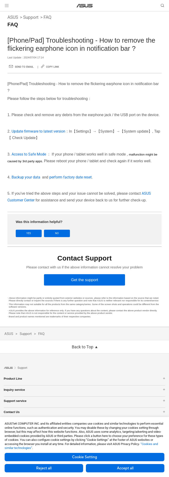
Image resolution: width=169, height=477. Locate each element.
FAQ (47, 17)
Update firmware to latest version (38, 131)
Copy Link (52, 66)
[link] (84, 5)
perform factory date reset (70, 177)
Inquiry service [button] (84, 389)
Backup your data (27, 177)
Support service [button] (84, 400)
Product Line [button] (84, 378)
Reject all (44, 468)
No (57, 233)
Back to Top (82, 347)
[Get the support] (84, 280)
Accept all (125, 468)
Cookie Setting (84, 457)
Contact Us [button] (84, 411)
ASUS (12, 17)
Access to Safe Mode (29, 154)
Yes (28, 233)
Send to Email (24, 66)
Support (30, 17)
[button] (7, 5)
